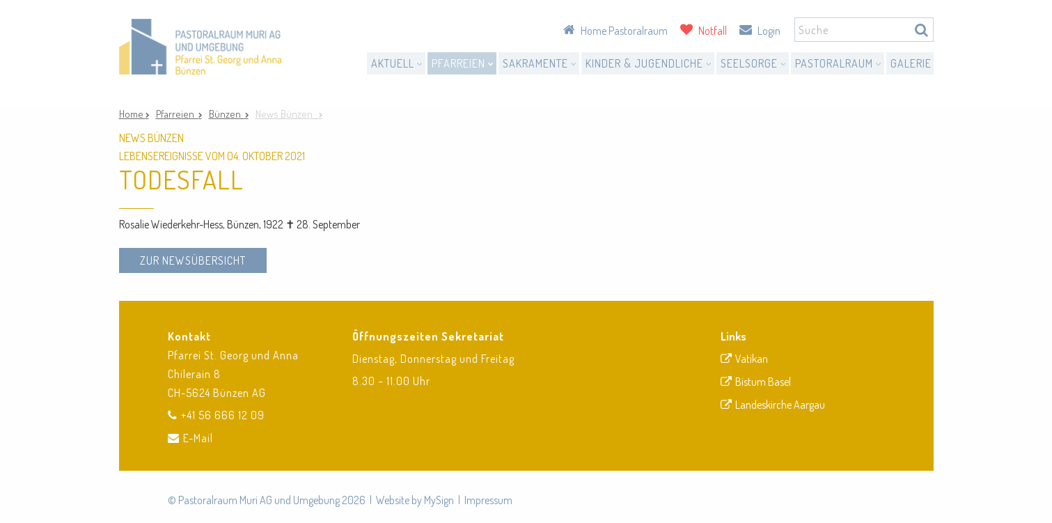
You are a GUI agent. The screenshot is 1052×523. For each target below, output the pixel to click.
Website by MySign (415, 500)
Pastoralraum (838, 63)
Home (132, 113)
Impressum (488, 500)
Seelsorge (754, 63)
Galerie (911, 63)
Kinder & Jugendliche (649, 63)
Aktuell (397, 63)
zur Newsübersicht (193, 260)
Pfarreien (463, 63)
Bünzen (227, 113)
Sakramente (540, 63)
